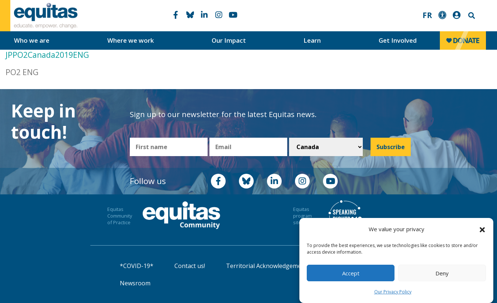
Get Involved (398, 40)
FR (427, 15)
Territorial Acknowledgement (266, 266)
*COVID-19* (136, 266)
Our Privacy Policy (392, 292)
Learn (312, 40)
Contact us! (189, 266)
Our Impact (229, 40)
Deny (442, 273)
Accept (350, 273)
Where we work (130, 40)
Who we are (31, 40)
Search (471, 16)
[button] (482, 229)
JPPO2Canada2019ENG (47, 55)
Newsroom (135, 283)
